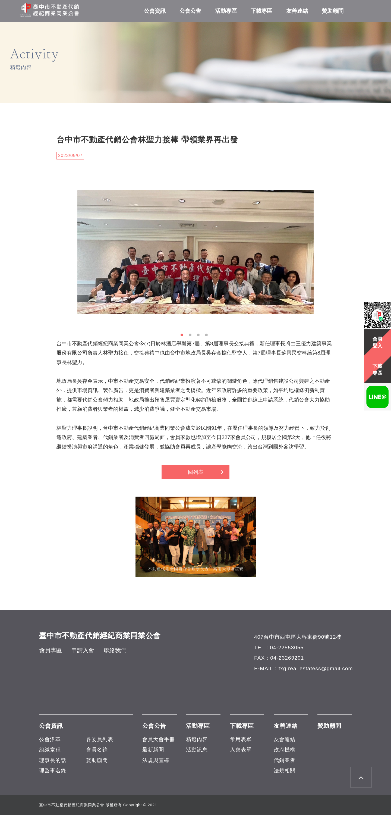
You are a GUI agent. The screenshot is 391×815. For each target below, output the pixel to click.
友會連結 (284, 739)
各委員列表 (99, 739)
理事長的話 (52, 760)
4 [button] (207, 336)
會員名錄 (97, 750)
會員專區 (50, 650)
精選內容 (197, 739)
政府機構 (284, 750)
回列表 (195, 472)
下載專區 (261, 11)
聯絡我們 (115, 650)
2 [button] (191, 336)
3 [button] (199, 336)
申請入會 (82, 650)
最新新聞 (153, 750)
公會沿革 (50, 739)
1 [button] (183, 336)
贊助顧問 (332, 11)
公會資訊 (155, 11)
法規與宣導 (155, 760)
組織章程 (50, 750)
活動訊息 (197, 750)
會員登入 (377, 342)
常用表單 (241, 739)
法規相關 (284, 770)
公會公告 (190, 11)
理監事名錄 (52, 770)
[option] (195, 252)
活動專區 (226, 11)
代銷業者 (284, 760)
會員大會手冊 (158, 739)
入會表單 (241, 750)
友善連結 (297, 11)
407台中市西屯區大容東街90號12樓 (298, 637)
